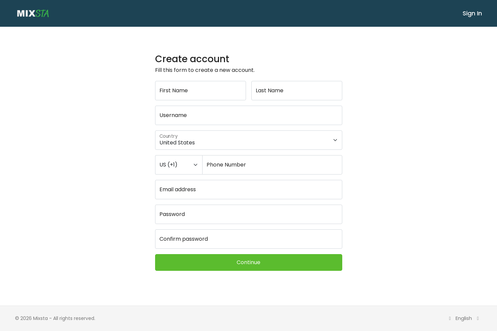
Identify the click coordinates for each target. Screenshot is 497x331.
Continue (248, 262)
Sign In (472, 13)
